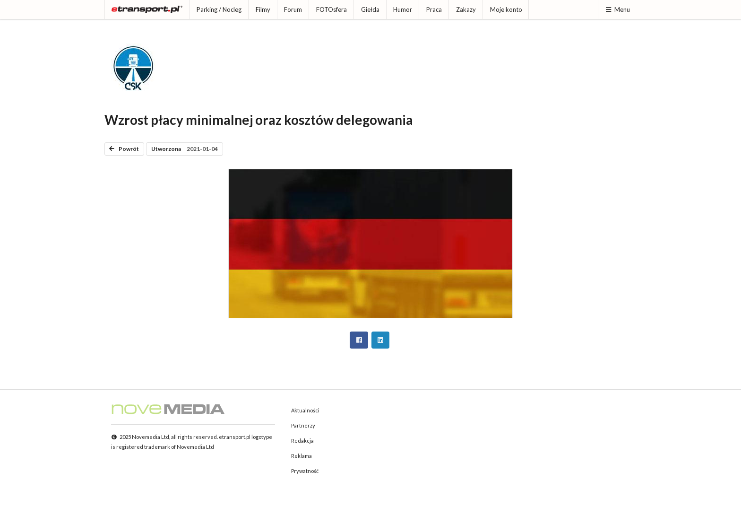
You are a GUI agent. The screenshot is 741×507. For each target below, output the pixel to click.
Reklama (301, 456)
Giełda (370, 9)
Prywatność (305, 471)
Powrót (124, 148)
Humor (402, 9)
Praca (434, 9)
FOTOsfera (331, 9)
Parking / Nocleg (219, 9)
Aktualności (305, 410)
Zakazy (466, 9)
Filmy (263, 9)
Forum (293, 9)
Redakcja (302, 440)
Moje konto (506, 9)
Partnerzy (303, 425)
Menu (617, 9)
